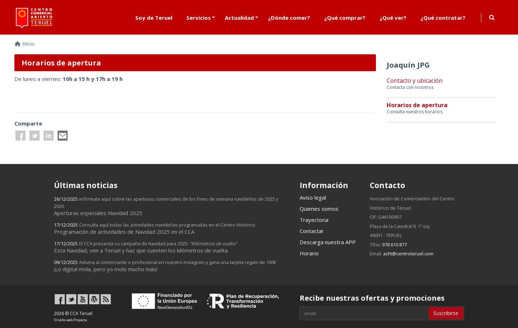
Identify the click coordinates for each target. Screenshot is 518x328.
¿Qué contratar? (443, 17)
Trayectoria (314, 219)
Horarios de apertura (417, 105)
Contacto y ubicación (414, 81)
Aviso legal (313, 197)
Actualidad (239, 17)
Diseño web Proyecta (70, 320)
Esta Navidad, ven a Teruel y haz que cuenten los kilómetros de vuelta (145, 247)
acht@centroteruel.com (408, 253)
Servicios (198, 17)
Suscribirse (445, 313)
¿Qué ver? (393, 17)
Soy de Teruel (153, 17)
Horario (309, 253)
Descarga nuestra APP (328, 242)
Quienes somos (319, 208)
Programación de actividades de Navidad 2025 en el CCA (154, 228)
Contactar (312, 230)
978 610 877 (394, 244)
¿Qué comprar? (344, 17)
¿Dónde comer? (289, 17)
